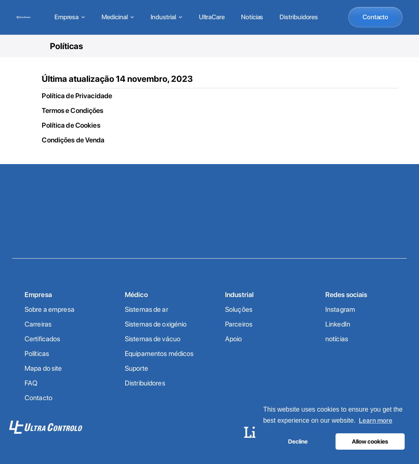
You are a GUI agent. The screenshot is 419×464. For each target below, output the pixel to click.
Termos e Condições (72, 110)
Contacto (375, 17)
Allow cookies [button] (370, 441)
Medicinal (117, 17)
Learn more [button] (375, 420)
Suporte (136, 368)
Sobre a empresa (49, 309)
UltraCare (212, 17)
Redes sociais (346, 295)
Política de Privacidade (77, 96)
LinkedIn (337, 324)
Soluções (238, 309)
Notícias (252, 17)
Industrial (166, 17)
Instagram (340, 309)
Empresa (69, 17)
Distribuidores (298, 17)
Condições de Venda (73, 140)
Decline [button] (298, 441)
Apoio (233, 339)
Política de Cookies (71, 125)
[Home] (23, 17)
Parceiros (238, 324)
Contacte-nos (209, 230)
